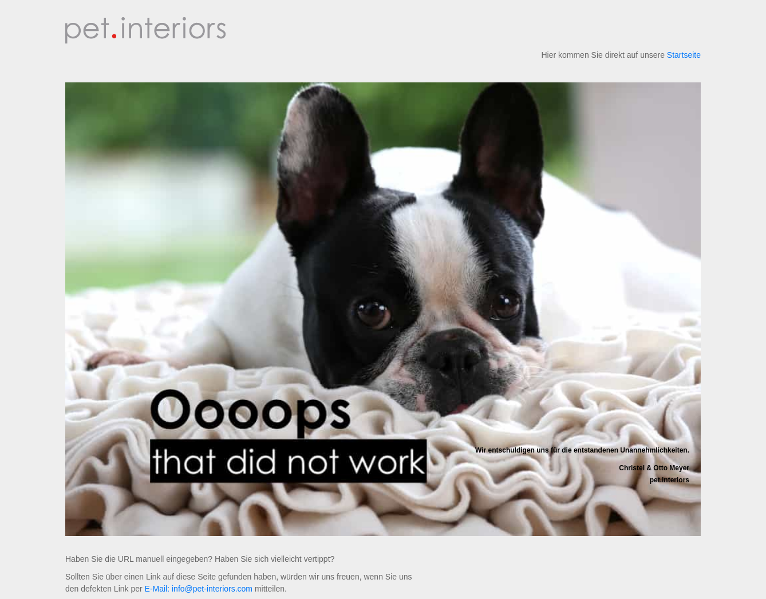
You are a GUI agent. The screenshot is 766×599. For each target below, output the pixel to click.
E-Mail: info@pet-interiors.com (199, 588)
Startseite (684, 54)
